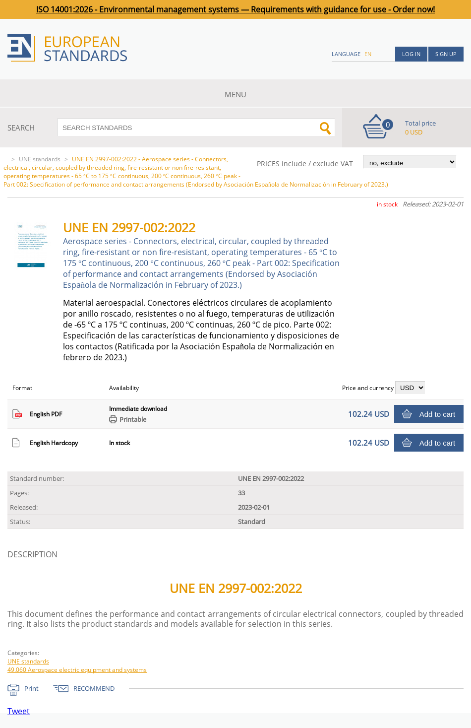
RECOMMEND (94, 688)
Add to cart (437, 414)
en (367, 54)
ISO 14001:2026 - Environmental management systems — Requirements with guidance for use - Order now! (235, 9)
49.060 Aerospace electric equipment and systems (77, 669)
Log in (411, 54)
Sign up (446, 54)
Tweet (18, 711)
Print (31, 688)
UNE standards (39, 159)
